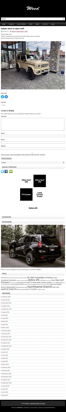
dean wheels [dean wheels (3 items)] (25, 282)
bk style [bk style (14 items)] (30, 280)
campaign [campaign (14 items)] (39, 280)
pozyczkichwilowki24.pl (49, 410)
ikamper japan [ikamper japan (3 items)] (13, 285)
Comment (3, 116)
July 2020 (5, 391)
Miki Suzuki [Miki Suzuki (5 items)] (59, 285)
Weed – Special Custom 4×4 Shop (35, 406)
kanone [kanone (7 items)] (22, 285)
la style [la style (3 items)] (53, 285)
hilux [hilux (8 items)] (53, 283)
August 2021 (5, 351)
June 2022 (5, 320)
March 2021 (5, 367)
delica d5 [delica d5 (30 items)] (33, 282)
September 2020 (7, 385)
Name (3, 135)
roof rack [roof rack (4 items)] (46, 287)
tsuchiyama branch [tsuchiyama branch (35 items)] (40, 289)
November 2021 (6, 342)
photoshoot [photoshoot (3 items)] (30, 286)
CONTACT (45, 24)
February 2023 (6, 299)
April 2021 (5, 363)
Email (3, 142)
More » (39, 272)
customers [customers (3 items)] (18, 282)
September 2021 (7, 348)
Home (3, 24)
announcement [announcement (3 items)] (14, 280)
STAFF (30, 24)
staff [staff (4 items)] (26, 289)
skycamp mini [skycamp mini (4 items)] (21, 289)
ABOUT (37, 24)
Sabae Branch (20, 31)
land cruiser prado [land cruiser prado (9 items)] (44, 285)
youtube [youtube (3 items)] (43, 291)
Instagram (7, 224)
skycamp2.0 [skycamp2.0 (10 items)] (12, 289)
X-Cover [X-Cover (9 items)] (33, 292)
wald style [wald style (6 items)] (55, 289)
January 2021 (6, 373)
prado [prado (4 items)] (35, 287)
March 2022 (5, 330)
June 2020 (5, 394)
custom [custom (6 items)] (55, 280)
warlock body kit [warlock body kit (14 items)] (8, 291)
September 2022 (7, 311)
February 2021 (6, 370)
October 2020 (6, 382)
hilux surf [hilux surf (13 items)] (59, 282)
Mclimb (14, 31)
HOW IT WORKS (21, 24)
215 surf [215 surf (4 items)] (8, 280)
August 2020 (5, 388)
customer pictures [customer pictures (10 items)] (8, 283)
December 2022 (6, 305)
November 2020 (6, 379)
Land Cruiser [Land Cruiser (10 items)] (31, 285)
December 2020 (6, 376)
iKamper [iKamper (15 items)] (5, 285)
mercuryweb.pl (34, 410)
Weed (26, 31)
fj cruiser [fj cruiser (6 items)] (42, 283)
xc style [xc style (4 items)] (39, 292)
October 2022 (6, 308)
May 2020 (5, 397)
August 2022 (5, 314)
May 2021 (5, 360)
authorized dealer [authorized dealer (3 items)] (23, 280)
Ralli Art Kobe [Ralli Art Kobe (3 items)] (40, 286)
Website (3, 148)
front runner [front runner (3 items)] (48, 282)
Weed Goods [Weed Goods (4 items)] (20, 292)
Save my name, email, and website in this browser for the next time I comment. (23, 157)
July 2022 (5, 317)
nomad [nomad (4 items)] (12, 287)
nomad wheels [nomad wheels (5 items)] (19, 287)
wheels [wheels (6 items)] (26, 292)
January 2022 (6, 336)
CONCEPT (11, 24)
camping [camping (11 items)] (48, 280)
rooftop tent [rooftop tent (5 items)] (52, 287)
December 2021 (6, 339)
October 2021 (6, 345)
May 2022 (5, 324)
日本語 (52, 24)
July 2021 (5, 354)
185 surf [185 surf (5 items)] (3, 280)
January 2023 (6, 302)
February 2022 (6, 333)
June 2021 (5, 357)
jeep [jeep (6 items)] (18, 285)
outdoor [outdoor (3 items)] (26, 286)
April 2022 (5, 327)
